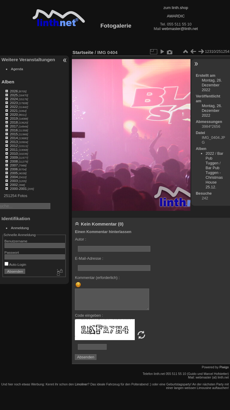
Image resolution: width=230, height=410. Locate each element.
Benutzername (16, 241)
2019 (14, 118)
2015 (14, 134)
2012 (14, 146)
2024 (14, 99)
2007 (14, 165)
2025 (14, 95)
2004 (14, 177)
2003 (14, 181)
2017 (14, 126)
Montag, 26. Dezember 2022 (212, 85)
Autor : (80, 239)
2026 (14, 91)
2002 (14, 185)
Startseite (82, 52)
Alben (7, 81)
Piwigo (224, 367)
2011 (14, 149)
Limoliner (81, 384)
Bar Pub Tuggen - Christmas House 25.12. (214, 177)
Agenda (17, 69)
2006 (14, 169)
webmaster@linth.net (180, 28)
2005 (14, 173)
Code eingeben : (89, 315)
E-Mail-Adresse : (89, 258)
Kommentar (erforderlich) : (97, 277)
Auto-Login (15, 264)
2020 (14, 114)
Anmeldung (20, 228)
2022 (14, 107)
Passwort (11, 252)
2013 (14, 142)
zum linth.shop (176, 7)
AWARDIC (175, 16)
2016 (14, 130)
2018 (14, 122)
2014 (14, 138)
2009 (14, 157)
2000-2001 (18, 188)
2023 (14, 103)
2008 (14, 161)
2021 (14, 110)
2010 (14, 153)
